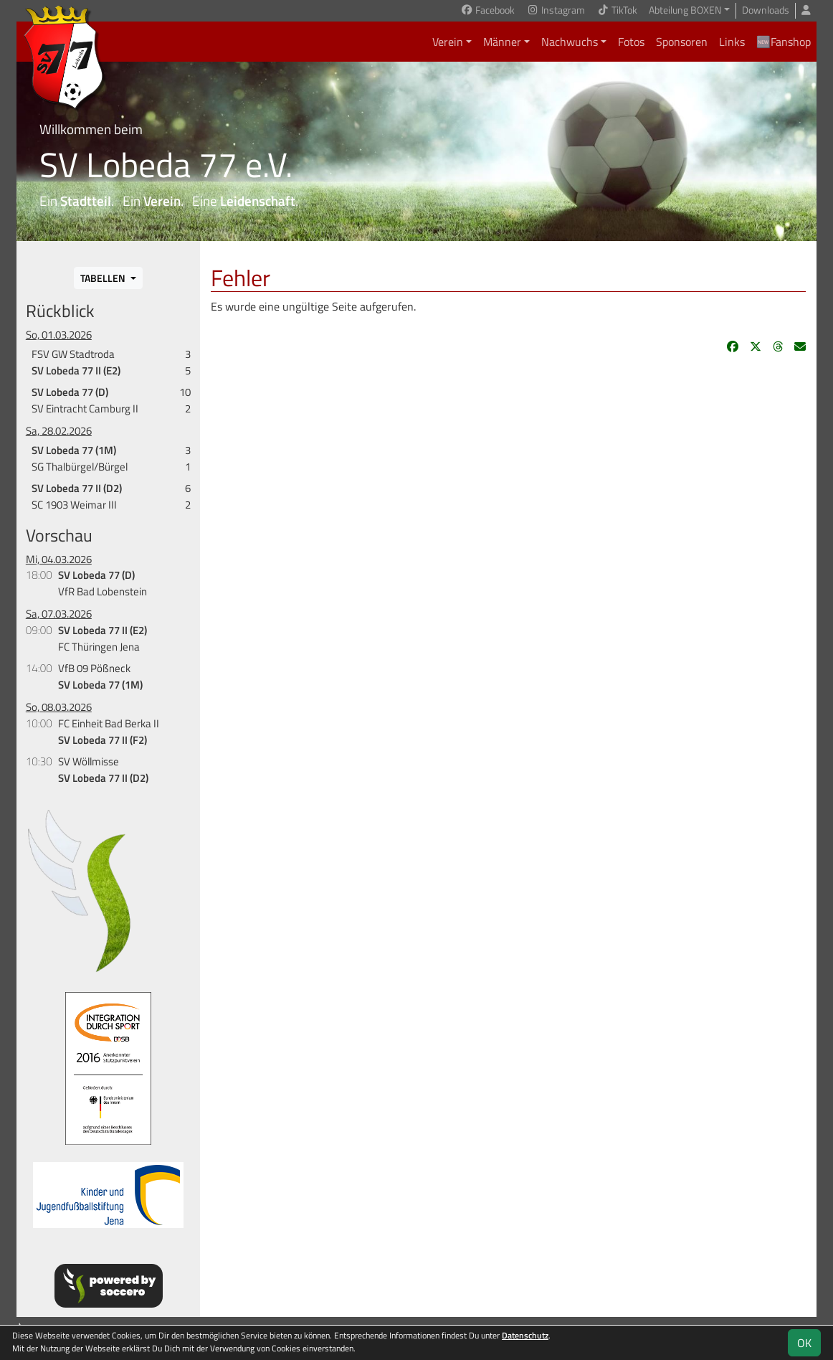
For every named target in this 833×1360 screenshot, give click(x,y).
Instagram (555, 10)
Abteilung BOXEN (685, 10)
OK (804, 1342)
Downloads (765, 10)
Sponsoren (682, 41)
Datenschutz (525, 1335)
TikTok (616, 10)
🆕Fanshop (783, 41)
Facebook (487, 10)
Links (732, 41)
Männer (502, 41)
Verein (447, 41)
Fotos (631, 41)
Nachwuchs (569, 41)
